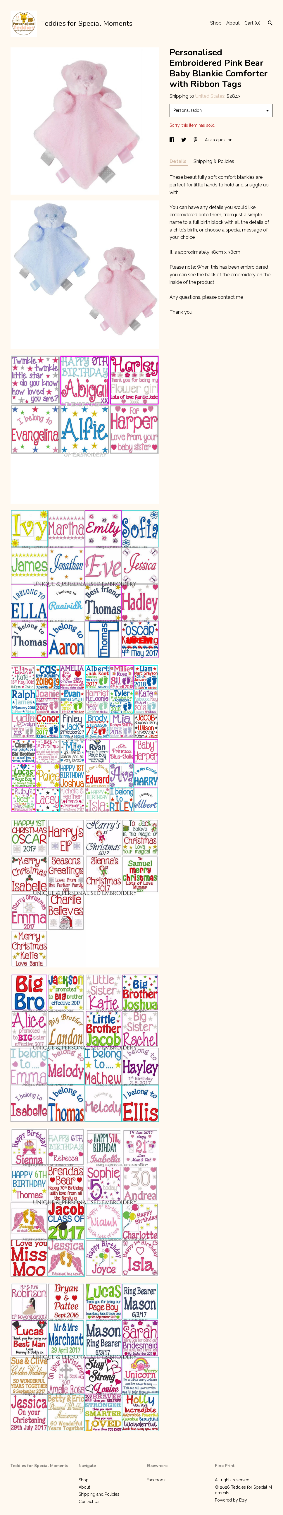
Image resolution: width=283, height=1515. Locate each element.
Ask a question (218, 140)
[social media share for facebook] (172, 140)
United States (210, 96)
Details (179, 161)
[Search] (270, 23)
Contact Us (89, 1501)
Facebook (156, 1480)
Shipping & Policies (214, 161)
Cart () (252, 23)
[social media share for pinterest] (196, 140)
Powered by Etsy (231, 1500)
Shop (216, 23)
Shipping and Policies (99, 1494)
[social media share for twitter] (184, 140)
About (233, 23)
